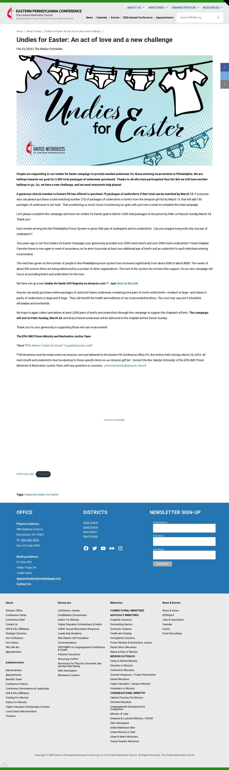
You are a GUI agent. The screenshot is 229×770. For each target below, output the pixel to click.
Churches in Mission (121, 665)
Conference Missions (122, 670)
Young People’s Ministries (124, 741)
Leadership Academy (70, 633)
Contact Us (12, 624)
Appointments (13, 651)
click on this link (127, 283)
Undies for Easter (48, 494)
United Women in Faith (122, 732)
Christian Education (120, 702)
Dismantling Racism (121, 624)
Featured (30, 494)
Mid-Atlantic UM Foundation (73, 638)
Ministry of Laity (119, 713)
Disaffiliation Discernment (72, 615)
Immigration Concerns (122, 638)
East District (90, 531)
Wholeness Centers (69, 675)
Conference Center (16, 615)
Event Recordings (172, 633)
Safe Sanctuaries (67, 670)
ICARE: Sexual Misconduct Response (78, 628)
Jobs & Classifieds (173, 619)
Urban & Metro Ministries (124, 736)
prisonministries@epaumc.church (125, 365)
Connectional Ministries (127, 610)
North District (90, 522)
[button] (226, 3)
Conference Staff (15, 619)
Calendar (167, 624)
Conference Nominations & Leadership (27, 688)
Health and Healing (120, 633)
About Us (136, 8)
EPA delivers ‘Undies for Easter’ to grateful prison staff (59, 345)
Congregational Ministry (127, 693)
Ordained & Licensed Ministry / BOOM (131, 718)
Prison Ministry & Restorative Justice (131, 642)
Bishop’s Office (14, 610)
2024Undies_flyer (25, 474)
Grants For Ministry (16, 702)
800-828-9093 (30, 540)
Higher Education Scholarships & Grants (28, 706)
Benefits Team (14, 679)
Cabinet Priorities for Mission (126, 697)
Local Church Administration (21, 711)
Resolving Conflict (68, 659)
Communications (67, 642)
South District (90, 527)
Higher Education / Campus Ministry (130, 683)
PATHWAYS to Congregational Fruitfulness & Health (81, 648)
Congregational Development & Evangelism (127, 708)
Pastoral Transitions (69, 654)
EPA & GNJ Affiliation (17, 628)
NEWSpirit (168, 615)
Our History (12, 642)
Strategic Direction (16, 633)
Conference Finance (17, 683)
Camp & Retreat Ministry (123, 660)
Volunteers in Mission (122, 688)
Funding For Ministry (17, 697)
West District (90, 536)
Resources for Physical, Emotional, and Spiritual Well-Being (79, 665)
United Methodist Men (122, 727)
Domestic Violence (121, 628)
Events (166, 628)
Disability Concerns (121, 619)
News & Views (170, 610)
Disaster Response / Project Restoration (133, 674)
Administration (186, 8)
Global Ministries (119, 679)
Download (43, 474)
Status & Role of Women (124, 651)
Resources (213, 8)
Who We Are (12, 647)
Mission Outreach (122, 656)
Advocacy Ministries (124, 615)
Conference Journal (69, 610)
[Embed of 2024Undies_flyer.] (115, 419)
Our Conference (14, 638)
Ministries (158, 8)
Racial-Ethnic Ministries (123, 647)
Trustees (11, 716)
